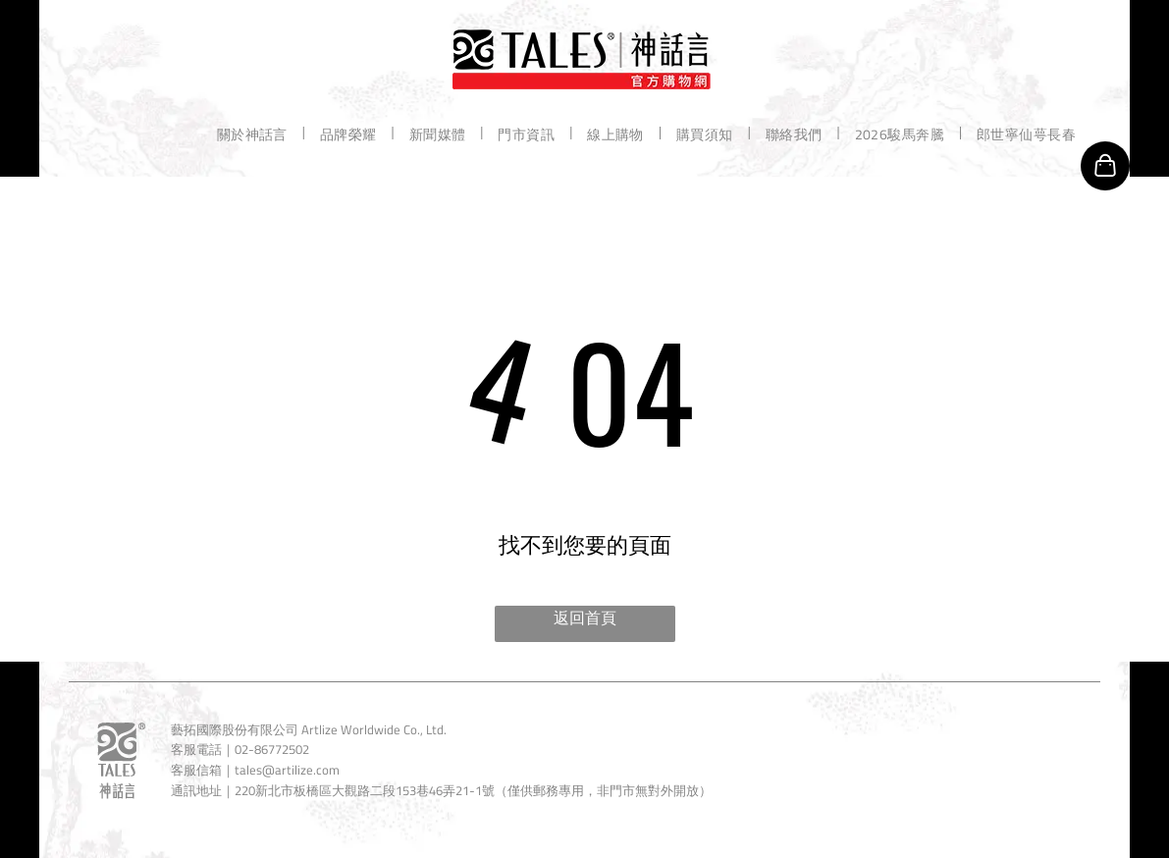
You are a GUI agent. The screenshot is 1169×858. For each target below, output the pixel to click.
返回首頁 (585, 617)
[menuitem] (253, 133)
